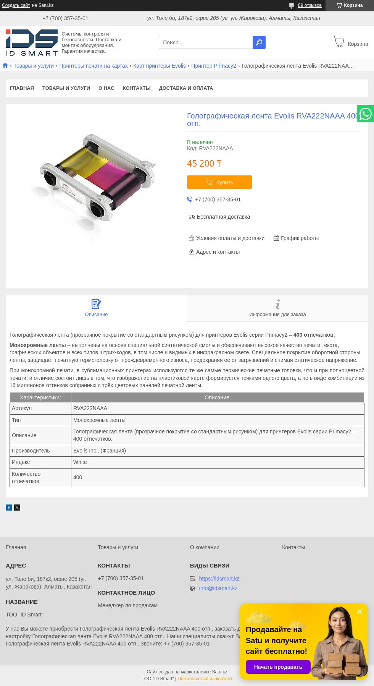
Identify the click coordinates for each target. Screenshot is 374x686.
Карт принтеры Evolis (159, 66)
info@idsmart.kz (218, 588)
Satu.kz (219, 672)
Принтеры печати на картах (94, 66)
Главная (22, 88)
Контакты (137, 88)
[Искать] (259, 42)
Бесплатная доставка (223, 217)
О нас (106, 88)
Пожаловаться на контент (205, 678)
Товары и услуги (33, 66)
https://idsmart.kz (219, 579)
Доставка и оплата (186, 88)
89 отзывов (310, 5)
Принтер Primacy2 (213, 66)
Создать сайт (16, 5)
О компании (204, 547)
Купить (224, 182)
